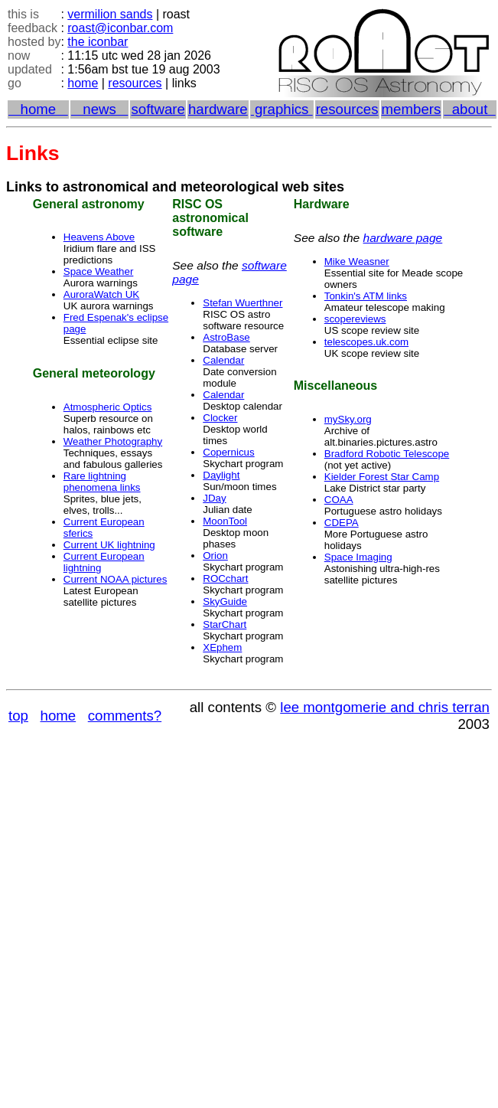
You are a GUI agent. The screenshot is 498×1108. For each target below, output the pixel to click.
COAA (338, 499)
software (158, 109)
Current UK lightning (109, 545)
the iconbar (97, 41)
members (411, 109)
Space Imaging (358, 557)
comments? (124, 716)
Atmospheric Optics (107, 407)
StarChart (224, 624)
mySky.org (348, 419)
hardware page (403, 237)
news (100, 109)
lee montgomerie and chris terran (385, 707)
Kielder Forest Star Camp (381, 476)
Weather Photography (112, 441)
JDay (214, 498)
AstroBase (226, 337)
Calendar (223, 360)
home (82, 83)
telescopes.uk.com (366, 342)
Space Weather (98, 271)
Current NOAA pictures (115, 579)
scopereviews (355, 319)
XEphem (222, 647)
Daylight (221, 475)
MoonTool (225, 521)
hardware (218, 109)
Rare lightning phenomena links (102, 481)
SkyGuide (225, 601)
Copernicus (228, 452)
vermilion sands (109, 14)
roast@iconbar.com (120, 27)
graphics (282, 109)
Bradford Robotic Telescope (387, 453)
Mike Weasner (356, 261)
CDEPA (341, 522)
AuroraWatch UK (101, 294)
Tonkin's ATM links (365, 296)
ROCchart (225, 578)
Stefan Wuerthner (242, 303)
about (469, 109)
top (18, 716)
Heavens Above (99, 237)
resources (134, 83)
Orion (215, 555)
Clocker (220, 417)
